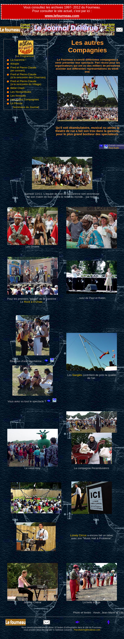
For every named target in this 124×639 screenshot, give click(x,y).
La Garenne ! (18, 59)
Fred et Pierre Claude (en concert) (23, 69)
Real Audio (114, 148)
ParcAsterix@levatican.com (87, 630)
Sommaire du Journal (26, 107)
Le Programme (25, 56)
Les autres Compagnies (24, 99)
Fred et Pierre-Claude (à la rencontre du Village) (25, 83)
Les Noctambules (20, 91)
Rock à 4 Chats (33, 301)
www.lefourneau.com (62, 16)
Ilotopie (14, 63)
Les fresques (18, 95)
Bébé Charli (17, 88)
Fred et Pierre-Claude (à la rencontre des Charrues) (28, 76)
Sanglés (77, 375)
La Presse (16, 103)
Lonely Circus (78, 535)
